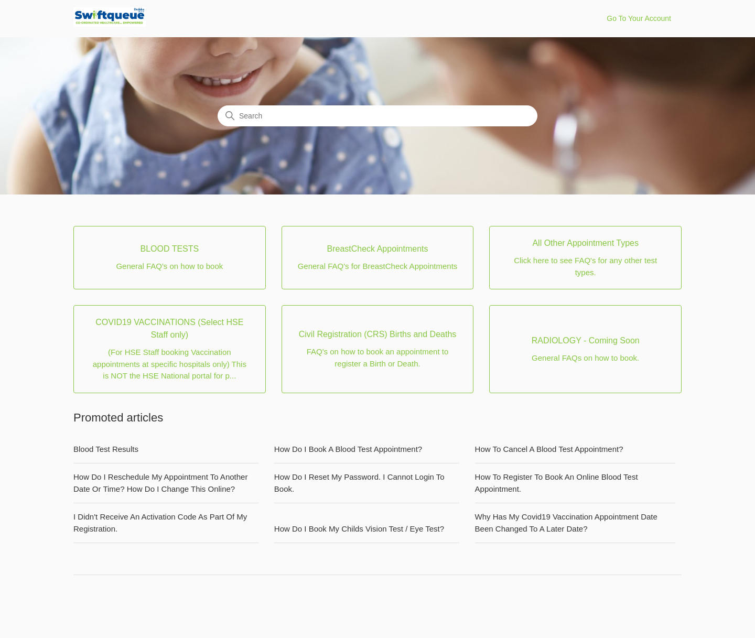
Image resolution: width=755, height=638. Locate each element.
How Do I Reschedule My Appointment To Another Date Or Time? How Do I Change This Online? (160, 482)
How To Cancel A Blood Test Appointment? (549, 449)
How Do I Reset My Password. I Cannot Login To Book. (359, 482)
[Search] (377, 115)
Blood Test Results (105, 449)
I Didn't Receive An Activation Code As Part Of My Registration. (160, 522)
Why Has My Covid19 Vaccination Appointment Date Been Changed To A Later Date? (566, 522)
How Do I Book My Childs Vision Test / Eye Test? (359, 528)
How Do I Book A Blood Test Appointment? (348, 449)
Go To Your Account (639, 18)
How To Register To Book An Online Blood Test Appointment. (556, 482)
